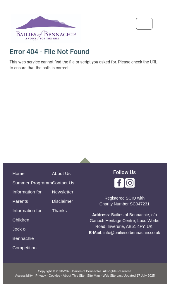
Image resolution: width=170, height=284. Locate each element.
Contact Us (63, 182)
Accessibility (24, 275)
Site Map (93, 275)
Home (19, 173)
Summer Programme (34, 182)
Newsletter (62, 191)
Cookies (54, 275)
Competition (25, 247)
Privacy (40, 275)
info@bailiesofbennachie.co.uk (132, 232)
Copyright (45, 271)
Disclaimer (62, 201)
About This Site (74, 275)
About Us (61, 173)
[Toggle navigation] (144, 24)
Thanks (59, 210)
